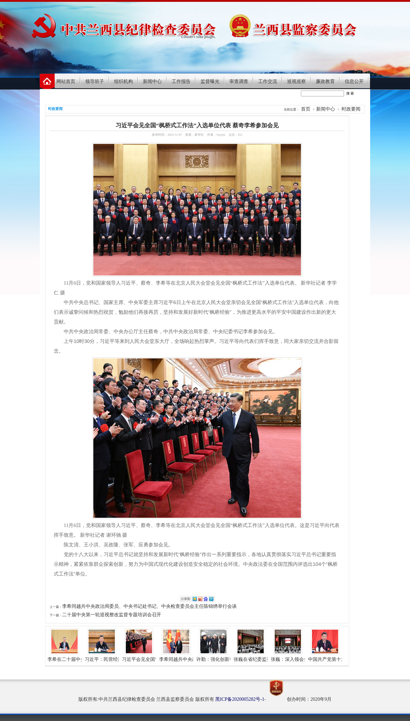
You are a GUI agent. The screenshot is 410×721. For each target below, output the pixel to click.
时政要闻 (351, 109)
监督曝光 (210, 81)
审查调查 (238, 81)
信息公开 (354, 81)
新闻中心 (152, 81)
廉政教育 (325, 81)
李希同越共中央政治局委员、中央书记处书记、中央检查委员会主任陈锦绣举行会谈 (149, 606)
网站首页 (65, 81)
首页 (305, 109)
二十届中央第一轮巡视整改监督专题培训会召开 (111, 614)
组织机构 (123, 81)
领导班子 (94, 81)
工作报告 (181, 81)
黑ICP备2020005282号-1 (239, 699)
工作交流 (267, 81)
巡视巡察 (296, 81)
